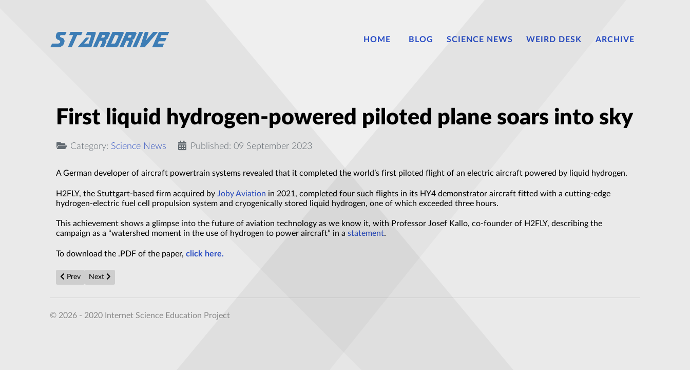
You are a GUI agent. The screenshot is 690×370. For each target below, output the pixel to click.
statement (366, 233)
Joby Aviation (241, 194)
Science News (138, 146)
